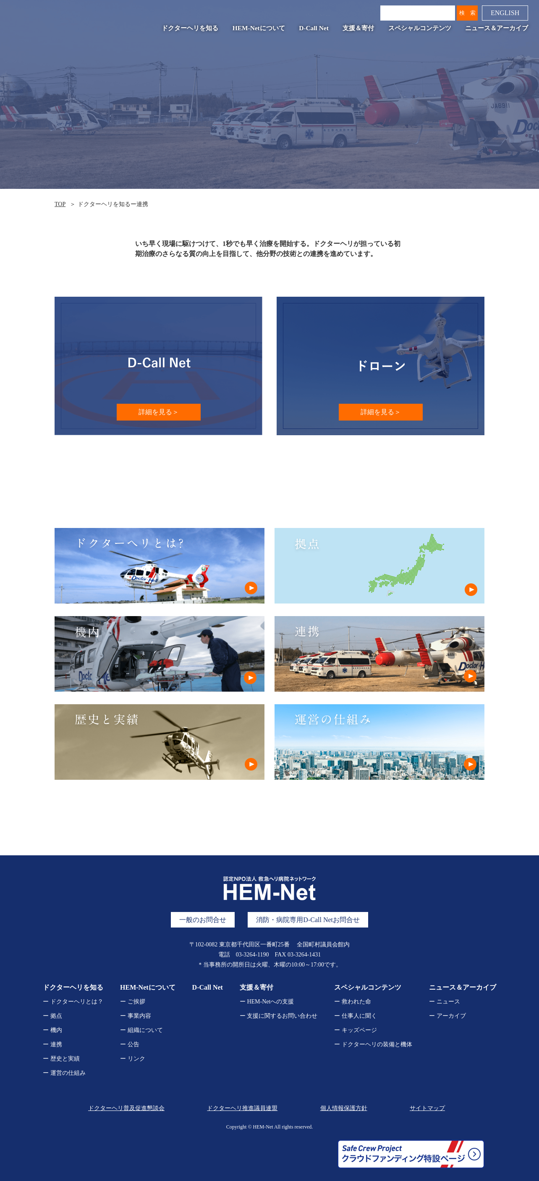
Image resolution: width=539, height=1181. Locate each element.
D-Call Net (314, 27)
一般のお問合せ (202, 919)
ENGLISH (505, 12)
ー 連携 (52, 1044)
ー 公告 (129, 1044)
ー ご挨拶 (132, 1001)
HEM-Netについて (259, 27)
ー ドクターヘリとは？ (73, 1001)
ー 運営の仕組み (64, 1073)
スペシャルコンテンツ (419, 27)
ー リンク (132, 1059)
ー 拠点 (52, 1016)
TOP (60, 204)
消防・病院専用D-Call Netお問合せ (308, 919)
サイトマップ (427, 1108)
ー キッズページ (355, 1030)
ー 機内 (52, 1030)
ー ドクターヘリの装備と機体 (373, 1044)
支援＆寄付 (358, 27)
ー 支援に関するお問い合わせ (279, 1016)
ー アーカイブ (447, 1016)
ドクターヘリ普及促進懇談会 (126, 1108)
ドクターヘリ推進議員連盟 (242, 1108)
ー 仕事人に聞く (355, 1016)
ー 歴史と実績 (61, 1059)
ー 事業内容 (135, 1016)
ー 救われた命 (352, 1001)
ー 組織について (141, 1030)
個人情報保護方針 (343, 1108)
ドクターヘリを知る (190, 27)
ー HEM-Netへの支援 (267, 1001)
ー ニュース (444, 1001)
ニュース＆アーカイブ (496, 27)
